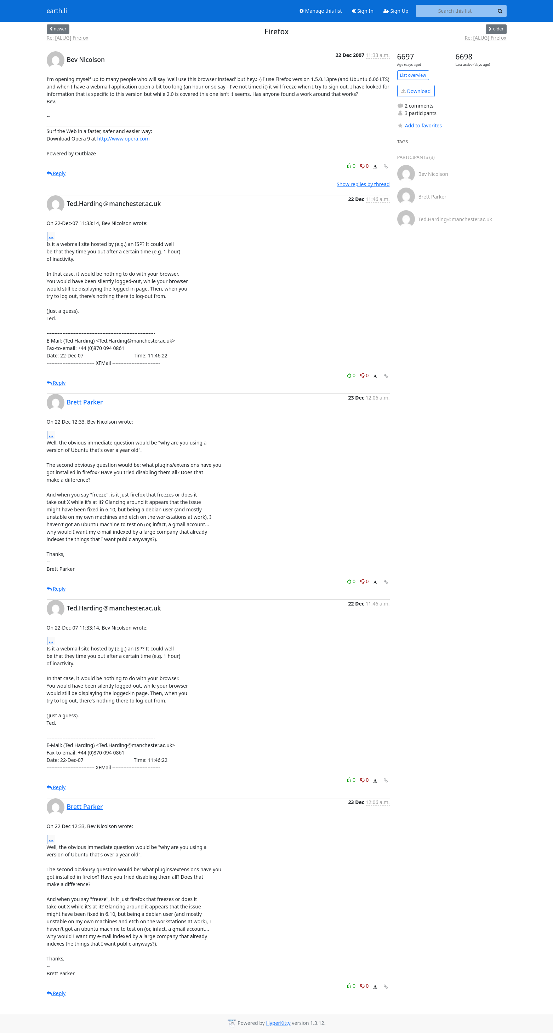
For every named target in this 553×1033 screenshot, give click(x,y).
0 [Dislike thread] (364, 165)
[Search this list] (455, 11)
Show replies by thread (363, 184)
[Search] (500, 11)
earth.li (57, 11)
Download (416, 91)
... (51, 236)
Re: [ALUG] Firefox (68, 37)
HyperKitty (278, 1023)
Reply (56, 173)
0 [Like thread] (352, 165)
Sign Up (396, 10)
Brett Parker (85, 402)
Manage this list (321, 10)
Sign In (363, 10)
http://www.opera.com (123, 138)
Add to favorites (419, 125)
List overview (413, 75)
